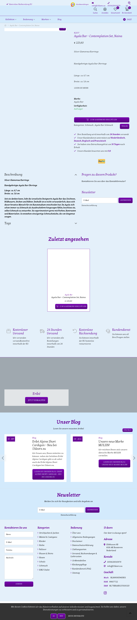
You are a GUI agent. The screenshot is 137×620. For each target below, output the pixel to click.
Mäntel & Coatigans (48, 536)
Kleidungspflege (79, 564)
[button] (128, 4)
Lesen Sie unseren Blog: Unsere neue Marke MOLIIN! (114, 463)
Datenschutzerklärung (89, 205)
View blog (127, 429)
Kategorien (43, 527)
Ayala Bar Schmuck (104, 125)
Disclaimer (77, 540)
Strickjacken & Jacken (49, 532)
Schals (42, 561)
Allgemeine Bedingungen (83, 536)
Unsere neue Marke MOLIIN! (111, 443)
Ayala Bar (78, 102)
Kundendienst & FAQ (81, 568)
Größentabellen (79, 560)
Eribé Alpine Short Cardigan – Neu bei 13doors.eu (44, 444)
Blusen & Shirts (46, 553)
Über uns (76, 532)
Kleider (42, 540)
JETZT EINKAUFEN (36, 400)
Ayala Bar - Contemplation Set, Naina (68, 297)
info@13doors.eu (114, 565)
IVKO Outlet (44, 569)
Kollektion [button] (10, 19)
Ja (54, 616)
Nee (61, 616)
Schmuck (89, 125)
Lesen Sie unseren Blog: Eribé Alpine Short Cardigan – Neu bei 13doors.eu (48, 474)
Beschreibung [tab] (13, 174)
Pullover (42, 549)
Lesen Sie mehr (81, 88)
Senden (19, 583)
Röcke (41, 545)
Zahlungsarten (79, 549)
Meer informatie (76, 616)
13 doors (108, 527)
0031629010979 (114, 561)
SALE (127, 19)
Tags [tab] (7, 223)
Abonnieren (125, 200)
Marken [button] (45, 19)
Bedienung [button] (28, 19)
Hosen (42, 557)
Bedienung (76, 527)
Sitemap (76, 572)
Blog (59, 19)
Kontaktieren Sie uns (15, 527)
